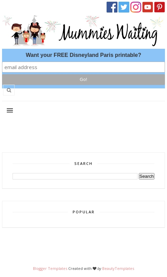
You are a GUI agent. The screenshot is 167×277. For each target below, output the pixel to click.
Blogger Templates (50, 268)
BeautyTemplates (118, 268)
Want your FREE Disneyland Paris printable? (83, 55)
